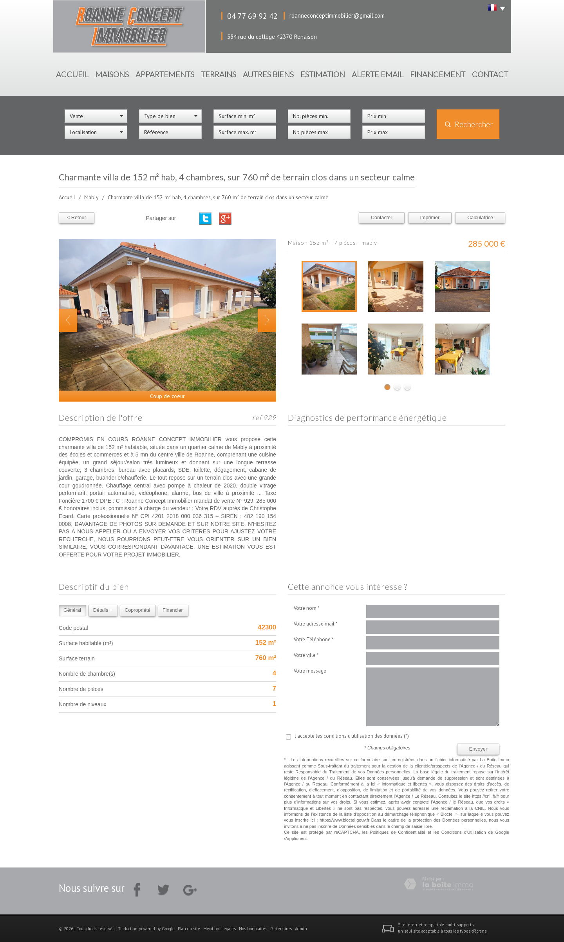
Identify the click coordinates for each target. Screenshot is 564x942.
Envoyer (478, 749)
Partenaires (281, 928)
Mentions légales (219, 928)
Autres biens (268, 74)
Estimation (322, 74)
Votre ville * (306, 655)
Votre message (310, 670)
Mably (91, 197)
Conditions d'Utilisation (463, 832)
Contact (490, 74)
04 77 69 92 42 (252, 16)
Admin (301, 928)
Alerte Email (377, 74)
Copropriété (137, 610)
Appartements (165, 74)
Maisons (112, 74)
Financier (173, 610)
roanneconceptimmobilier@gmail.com (337, 15)
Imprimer (430, 217)
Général (72, 610)
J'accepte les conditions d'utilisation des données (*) (352, 736)
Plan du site (189, 928)
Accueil (72, 74)
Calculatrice (480, 217)
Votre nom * (307, 608)
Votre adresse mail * (316, 623)
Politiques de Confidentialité (397, 832)
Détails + (102, 610)
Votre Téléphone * (314, 639)
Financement (437, 74)
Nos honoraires (253, 928)
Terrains (218, 74)
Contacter (381, 217)
